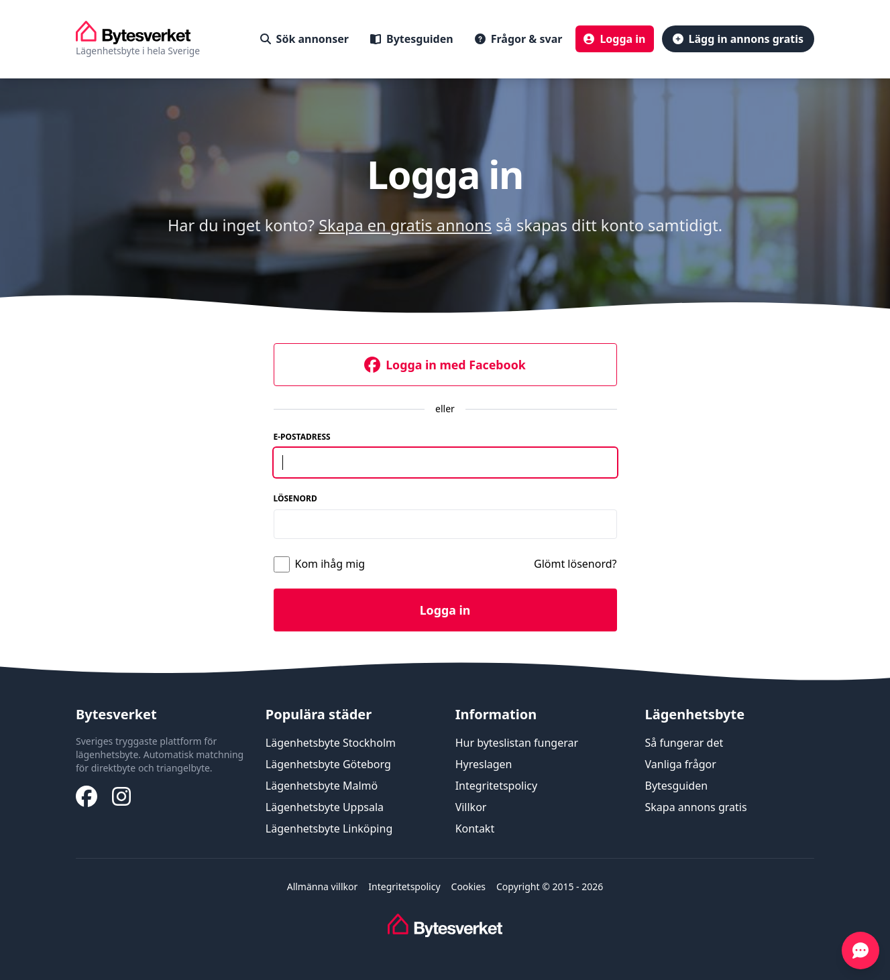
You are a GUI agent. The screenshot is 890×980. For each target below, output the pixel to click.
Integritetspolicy (496, 785)
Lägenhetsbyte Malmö (322, 785)
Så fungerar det (684, 742)
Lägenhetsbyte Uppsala (325, 807)
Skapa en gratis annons (405, 225)
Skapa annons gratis (695, 807)
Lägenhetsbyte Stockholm (331, 742)
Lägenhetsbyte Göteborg (328, 764)
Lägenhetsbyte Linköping (329, 828)
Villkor (471, 807)
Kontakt (475, 828)
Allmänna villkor (322, 886)
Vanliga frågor (680, 764)
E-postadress (302, 437)
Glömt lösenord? (575, 563)
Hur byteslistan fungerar (516, 742)
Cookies (468, 886)
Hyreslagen (483, 764)
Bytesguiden (676, 785)
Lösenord (295, 498)
